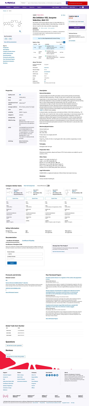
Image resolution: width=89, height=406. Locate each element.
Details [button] (82, 21)
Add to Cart (77, 27)
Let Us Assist (72, 40)
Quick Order (72, 7)
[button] (55, 7)
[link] (9, 374)
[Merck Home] (10, 3)
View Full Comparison (29, 185)
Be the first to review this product (16, 357)
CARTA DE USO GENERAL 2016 (13, 288)
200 (45, 81)
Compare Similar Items (9, 51)
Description (6, 49)
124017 (41, 110)
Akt (7, 280)
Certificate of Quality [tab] (28, 240)
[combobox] (45, 2)
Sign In (39, 38)
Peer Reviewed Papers (9, 59)
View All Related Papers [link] (52, 318)
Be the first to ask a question (14, 345)
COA (6, 38)
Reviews (5, 63)
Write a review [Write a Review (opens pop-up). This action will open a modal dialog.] (44, 28)
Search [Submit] (12, 263)
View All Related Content (12, 292)
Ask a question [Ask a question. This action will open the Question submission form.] (51, 28)
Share (63, 15)
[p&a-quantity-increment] (84, 24)
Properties (6, 47)
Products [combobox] (23, 2)
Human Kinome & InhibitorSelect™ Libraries (17, 283)
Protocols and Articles (8, 57)
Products (4, 10)
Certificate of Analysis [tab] (12, 240)
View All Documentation (10, 42)
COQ (10, 38)
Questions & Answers (8, 61)
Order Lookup (64, 7)
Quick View (15, 198)
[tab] (6, 10)
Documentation (7, 55)
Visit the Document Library (58, 251)
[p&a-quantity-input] (77, 24)
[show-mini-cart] (80, 7)
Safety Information (8, 53)
